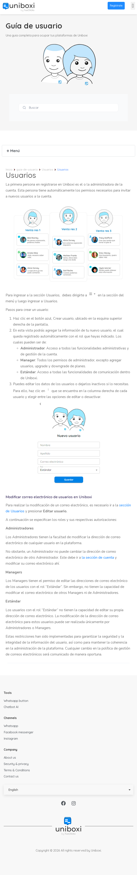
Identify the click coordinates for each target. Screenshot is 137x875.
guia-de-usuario (27, 169)
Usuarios (47, 169)
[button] (133, 6)
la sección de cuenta (98, 557)
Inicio (9, 169)
